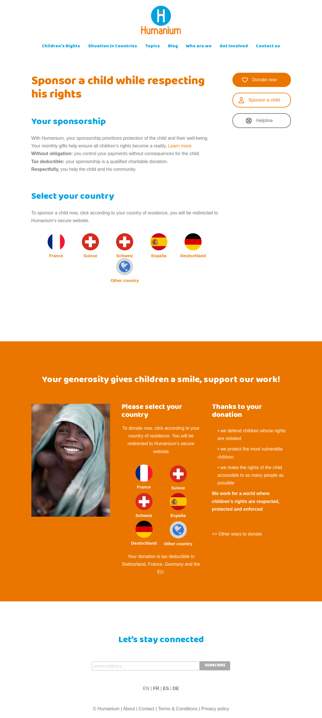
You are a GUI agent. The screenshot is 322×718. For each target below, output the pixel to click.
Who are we (199, 46)
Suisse (90, 245)
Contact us (268, 46)
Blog (173, 46)
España (158, 245)
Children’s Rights (61, 46)
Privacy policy (215, 708)
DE (176, 688)
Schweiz (124, 245)
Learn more (179, 145)
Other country (124, 270)
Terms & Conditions (178, 708)
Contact (146, 708)
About (129, 708)
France (56, 245)
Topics (152, 46)
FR (156, 688)
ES (166, 688)
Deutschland (193, 245)
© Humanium (106, 708)
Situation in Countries (112, 46)
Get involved (234, 46)
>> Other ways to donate (237, 534)
